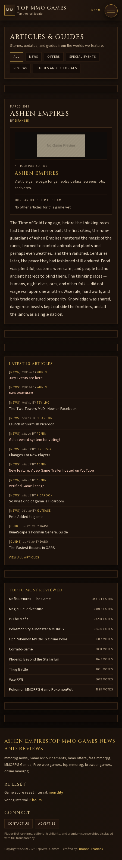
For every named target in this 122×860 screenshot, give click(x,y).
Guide (15, 526)
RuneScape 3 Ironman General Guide (38, 532)
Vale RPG (16, 679)
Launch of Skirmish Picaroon (31, 424)
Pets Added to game (26, 517)
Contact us (18, 823)
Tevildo (43, 403)
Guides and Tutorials (56, 68)
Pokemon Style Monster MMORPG (36, 629)
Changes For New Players (29, 455)
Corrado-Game (21, 649)
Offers (53, 56)
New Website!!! (21, 393)
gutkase (44, 511)
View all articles (24, 557)
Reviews (20, 68)
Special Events (82, 56)
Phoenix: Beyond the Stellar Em (34, 659)
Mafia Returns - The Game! (30, 599)
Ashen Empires (37, 173)
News (33, 56)
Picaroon (44, 418)
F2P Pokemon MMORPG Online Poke (38, 639)
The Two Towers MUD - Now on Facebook (43, 408)
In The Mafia (19, 619)
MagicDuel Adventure (26, 609)
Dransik (22, 120)
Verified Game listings (27, 486)
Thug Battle (18, 669)
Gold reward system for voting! (34, 440)
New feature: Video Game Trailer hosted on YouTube (51, 470)
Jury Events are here (26, 378)
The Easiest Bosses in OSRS (32, 548)
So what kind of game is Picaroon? (36, 501)
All (17, 56)
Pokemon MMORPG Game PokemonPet (41, 689)
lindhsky (44, 449)
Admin (42, 372)
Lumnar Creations (90, 849)
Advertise (47, 823)
